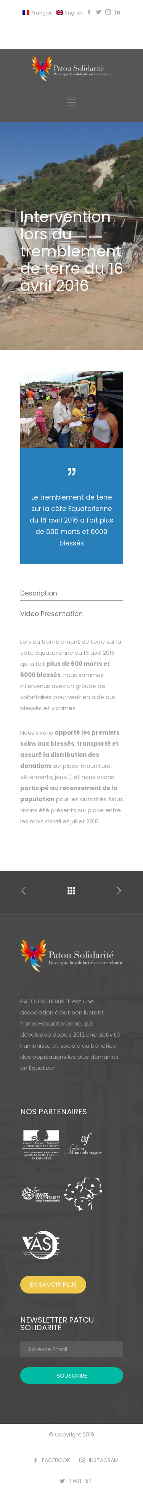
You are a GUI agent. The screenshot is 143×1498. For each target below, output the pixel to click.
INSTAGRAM (104, 1460)
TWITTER (80, 1481)
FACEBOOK (56, 1460)
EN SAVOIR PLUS (53, 1284)
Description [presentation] (38, 593)
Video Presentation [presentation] (51, 613)
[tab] (71, 593)
